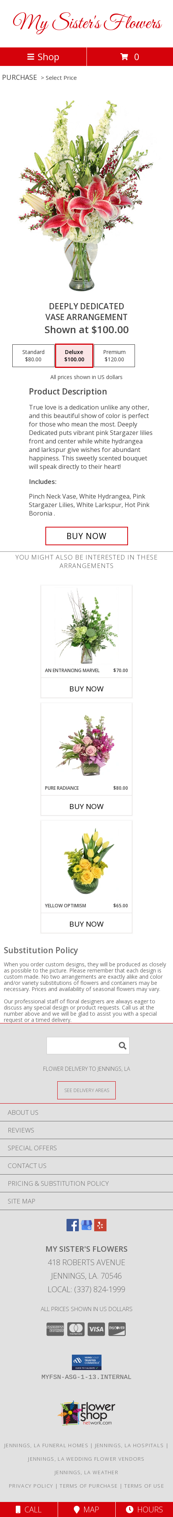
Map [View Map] (86, 1509)
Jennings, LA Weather (86, 1472)
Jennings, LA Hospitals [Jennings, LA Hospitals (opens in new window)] (129, 1445)
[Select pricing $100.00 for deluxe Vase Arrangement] (74, 356)
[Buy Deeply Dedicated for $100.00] (86, 536)
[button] (86, 1362)
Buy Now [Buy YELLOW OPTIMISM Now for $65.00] (86, 924)
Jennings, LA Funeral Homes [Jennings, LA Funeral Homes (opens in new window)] (46, 1445)
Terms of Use (144, 1485)
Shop (43, 56)
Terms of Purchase (89, 1485)
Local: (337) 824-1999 (86, 1289)
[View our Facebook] (73, 1228)
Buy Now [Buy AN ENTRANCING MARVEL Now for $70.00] (86, 689)
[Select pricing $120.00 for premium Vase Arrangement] (114, 356)
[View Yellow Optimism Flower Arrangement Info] (87, 861)
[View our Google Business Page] (86, 1228)
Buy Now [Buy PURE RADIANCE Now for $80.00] (86, 806)
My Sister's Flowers (87, 24)
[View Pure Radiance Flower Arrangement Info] (87, 744)
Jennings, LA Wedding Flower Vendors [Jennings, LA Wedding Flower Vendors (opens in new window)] (86, 1458)
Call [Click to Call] (29, 1509)
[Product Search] (88, 1045)
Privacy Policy (31, 1485)
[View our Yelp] (100, 1228)
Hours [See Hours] (144, 1509)
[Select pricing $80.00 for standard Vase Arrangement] (33, 356)
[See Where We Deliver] (86, 1090)
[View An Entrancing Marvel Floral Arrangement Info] (87, 626)
